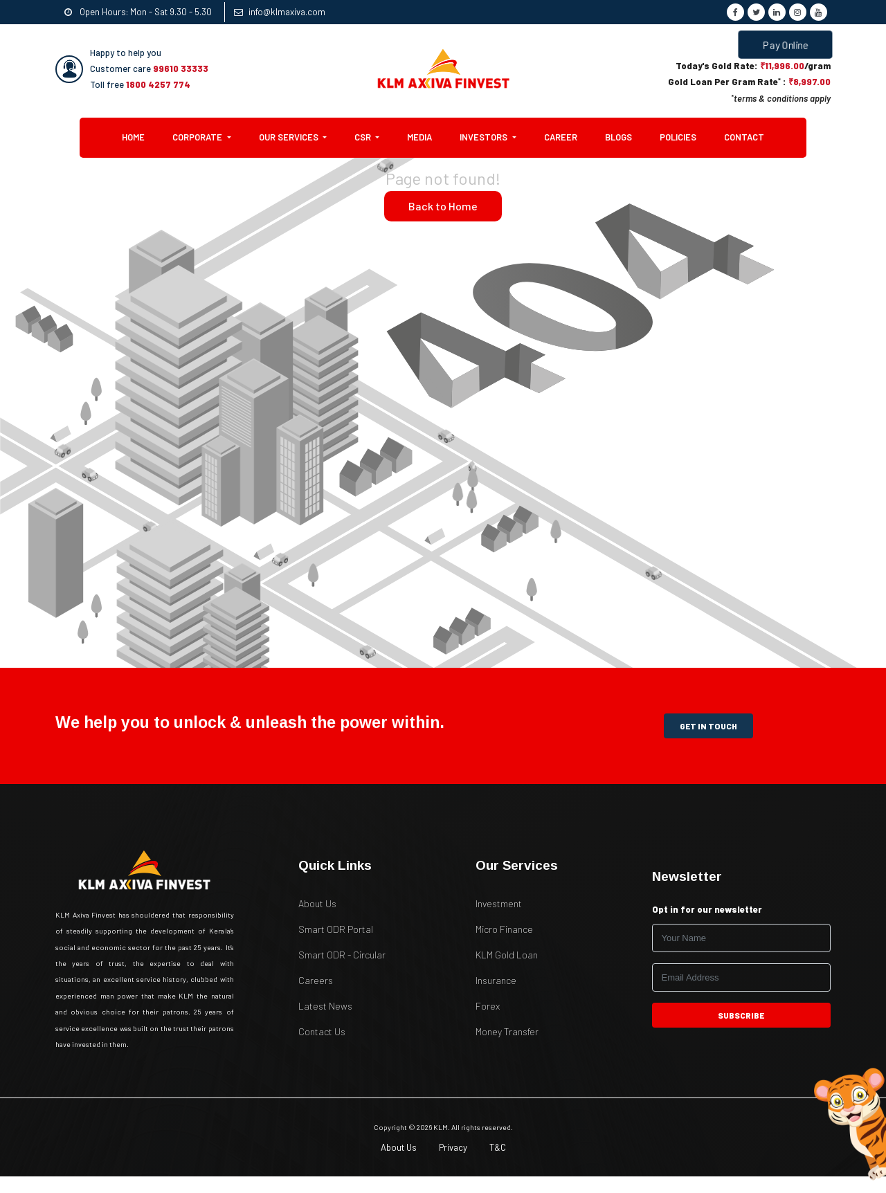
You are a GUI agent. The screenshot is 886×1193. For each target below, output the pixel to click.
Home (140, 136)
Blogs (618, 137)
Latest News (325, 1006)
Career (560, 137)
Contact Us (321, 1031)
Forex (488, 1006)
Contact (744, 137)
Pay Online (785, 44)
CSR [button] (363, 137)
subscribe (741, 1015)
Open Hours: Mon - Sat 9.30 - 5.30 (138, 11)
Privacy (453, 1147)
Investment (499, 903)
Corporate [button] (198, 137)
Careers (315, 980)
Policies (678, 137)
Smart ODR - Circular (342, 954)
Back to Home (443, 205)
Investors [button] (484, 137)
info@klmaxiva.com (279, 11)
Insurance (496, 980)
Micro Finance (504, 929)
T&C (497, 1147)
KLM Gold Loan (507, 954)
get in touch (708, 726)
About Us (317, 903)
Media (419, 137)
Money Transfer (507, 1031)
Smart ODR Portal (335, 929)
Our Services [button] (289, 137)
